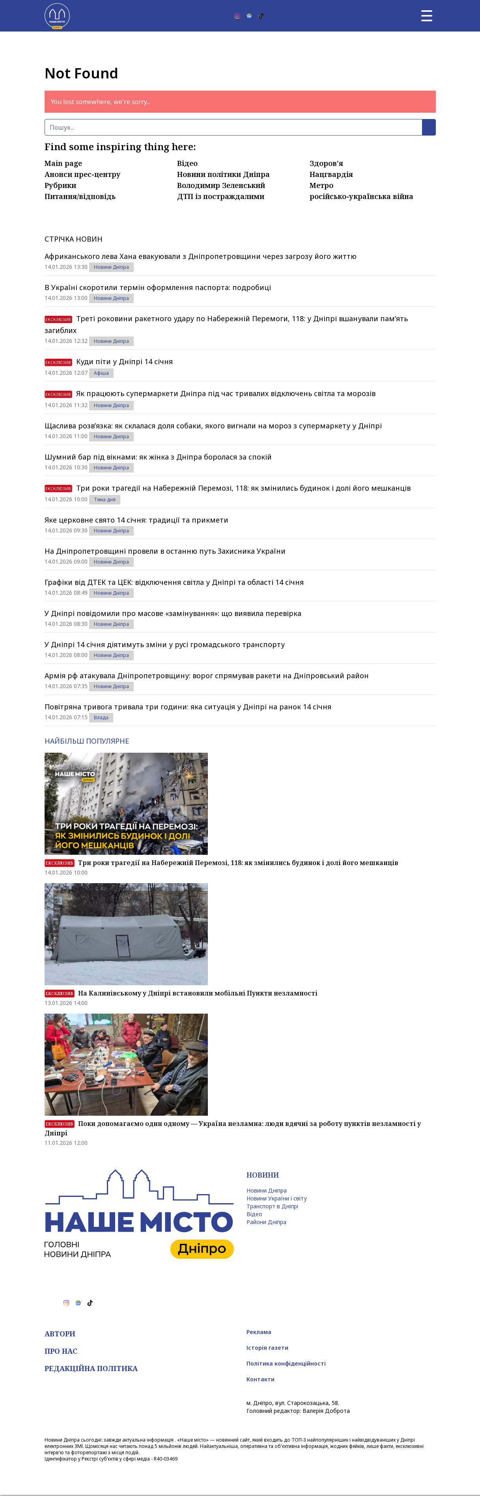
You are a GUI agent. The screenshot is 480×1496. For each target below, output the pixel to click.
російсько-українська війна (361, 196)
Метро (321, 185)
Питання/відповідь (80, 196)
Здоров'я (326, 163)
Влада (101, 717)
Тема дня (105, 499)
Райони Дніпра (266, 1222)
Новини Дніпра (111, 267)
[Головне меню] (426, 16)
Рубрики (60, 185)
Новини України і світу (277, 1198)
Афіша (101, 373)
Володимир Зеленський (221, 185)
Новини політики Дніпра (223, 174)
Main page (63, 163)
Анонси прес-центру (83, 174)
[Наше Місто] (57, 15)
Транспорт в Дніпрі (272, 1206)
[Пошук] (233, 127)
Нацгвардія (331, 174)
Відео (187, 163)
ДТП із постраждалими (220, 196)
